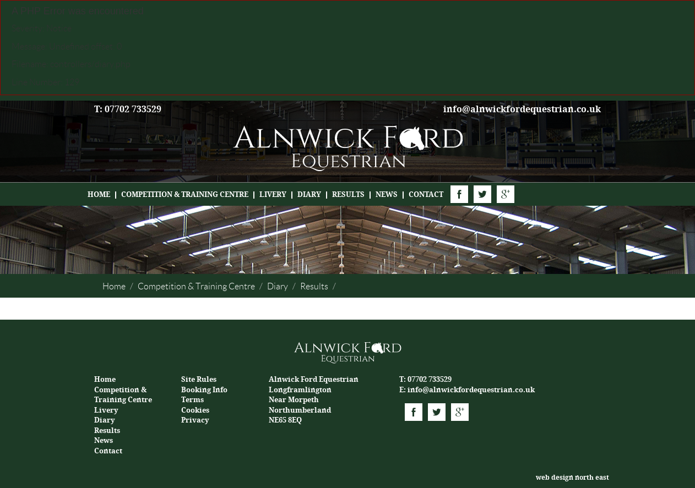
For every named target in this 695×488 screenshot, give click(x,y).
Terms (192, 400)
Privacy (195, 420)
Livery (272, 194)
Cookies (195, 410)
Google (505, 194)
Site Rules (198, 379)
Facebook (459, 194)
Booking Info (204, 390)
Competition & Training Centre (184, 194)
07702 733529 (430, 379)
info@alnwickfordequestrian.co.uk (522, 109)
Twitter (482, 194)
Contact (426, 194)
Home (99, 194)
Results (348, 194)
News (387, 194)
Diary (309, 194)
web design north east (572, 477)
